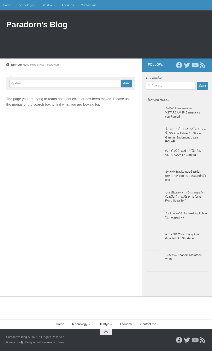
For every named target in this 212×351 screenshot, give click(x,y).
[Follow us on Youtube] (195, 65)
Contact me (89, 5)
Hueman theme (55, 342)
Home (7, 5)
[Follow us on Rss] (203, 65)
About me (68, 5)
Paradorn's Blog (36, 24)
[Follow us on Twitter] (187, 65)
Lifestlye (47, 5)
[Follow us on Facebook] (179, 65)
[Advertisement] (130, 41)
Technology (25, 5)
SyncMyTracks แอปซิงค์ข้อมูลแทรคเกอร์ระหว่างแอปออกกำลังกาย (185, 175)
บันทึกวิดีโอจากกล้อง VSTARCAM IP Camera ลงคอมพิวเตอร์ (182, 112)
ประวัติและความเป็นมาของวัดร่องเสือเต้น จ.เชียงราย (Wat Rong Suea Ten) (184, 196)
